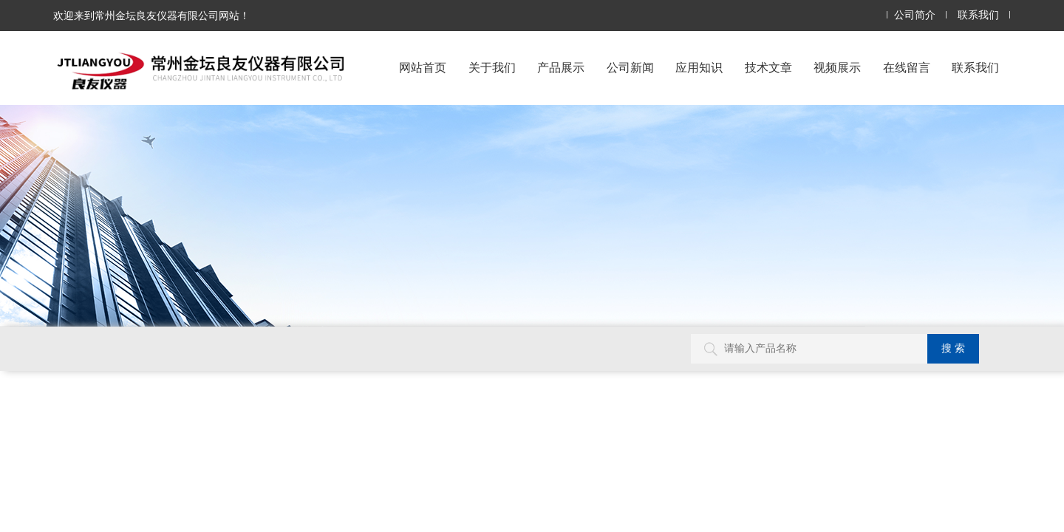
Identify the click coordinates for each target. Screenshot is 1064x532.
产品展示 (560, 67)
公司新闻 (630, 67)
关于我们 (492, 67)
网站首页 (422, 67)
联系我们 (978, 15)
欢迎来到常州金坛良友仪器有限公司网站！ (151, 15)
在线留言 (906, 67)
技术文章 (768, 67)
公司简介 (914, 15)
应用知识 (699, 67)
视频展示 (837, 67)
